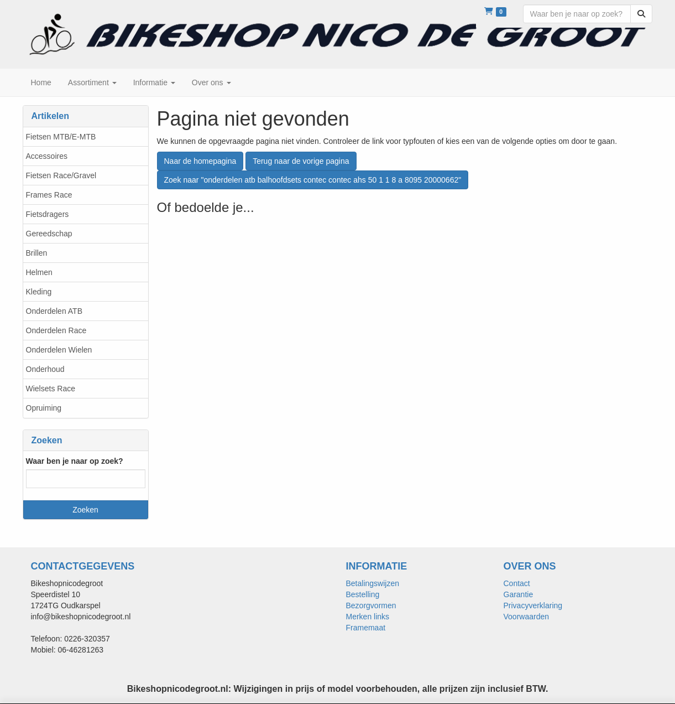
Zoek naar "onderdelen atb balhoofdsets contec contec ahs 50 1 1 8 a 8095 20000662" (313, 179)
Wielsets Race (50, 388)
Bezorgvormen (371, 605)
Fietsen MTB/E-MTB (61, 136)
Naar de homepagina (200, 161)
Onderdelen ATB (54, 311)
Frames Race (49, 194)
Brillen (37, 253)
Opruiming (44, 407)
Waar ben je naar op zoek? (74, 461)
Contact (517, 583)
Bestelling (363, 594)
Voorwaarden (527, 616)
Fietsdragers (47, 214)
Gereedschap (49, 233)
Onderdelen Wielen (59, 349)
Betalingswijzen (373, 583)
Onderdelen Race (56, 330)
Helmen (39, 272)
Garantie (518, 594)
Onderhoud (45, 369)
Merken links (368, 616)
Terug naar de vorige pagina (301, 161)
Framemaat (366, 627)
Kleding (39, 291)
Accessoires (46, 156)
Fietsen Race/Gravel (61, 175)
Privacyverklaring (533, 605)
